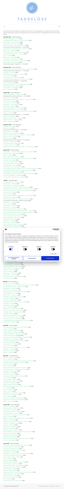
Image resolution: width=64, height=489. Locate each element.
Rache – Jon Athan (7, 55)
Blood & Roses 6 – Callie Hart (10, 183)
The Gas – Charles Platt (8, 307)
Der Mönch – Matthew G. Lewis (10, 141)
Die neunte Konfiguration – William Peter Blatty (14, 334)
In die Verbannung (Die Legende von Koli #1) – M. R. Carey (16, 79)
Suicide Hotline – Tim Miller (9, 97)
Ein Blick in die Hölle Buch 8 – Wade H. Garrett (13, 94)
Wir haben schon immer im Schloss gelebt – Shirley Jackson (17, 386)
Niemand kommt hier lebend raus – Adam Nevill (14, 177)
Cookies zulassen (50, 258)
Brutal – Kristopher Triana (9, 359)
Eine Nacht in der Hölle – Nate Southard (12, 447)
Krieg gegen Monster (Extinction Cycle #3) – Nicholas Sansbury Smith (19, 188)
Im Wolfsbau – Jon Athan (9, 303)
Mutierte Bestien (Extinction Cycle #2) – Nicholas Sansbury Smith (18, 190)
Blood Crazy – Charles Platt (9, 342)
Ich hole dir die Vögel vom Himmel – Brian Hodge (14, 340)
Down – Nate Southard (8, 75)
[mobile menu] (4, 26)
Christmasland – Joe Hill (8, 278)
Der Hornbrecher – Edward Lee (10, 409)
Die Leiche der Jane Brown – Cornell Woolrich (13, 109)
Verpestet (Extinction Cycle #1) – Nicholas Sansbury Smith (16, 199)
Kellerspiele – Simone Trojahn (10, 436)
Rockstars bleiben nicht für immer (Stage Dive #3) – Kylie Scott (17, 431)
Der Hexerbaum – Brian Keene (10, 192)
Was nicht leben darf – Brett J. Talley (11, 43)
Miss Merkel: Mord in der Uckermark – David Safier (14, 362)
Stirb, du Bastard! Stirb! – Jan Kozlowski (12, 163)
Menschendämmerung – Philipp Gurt (11, 86)
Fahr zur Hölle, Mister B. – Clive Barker (11, 263)
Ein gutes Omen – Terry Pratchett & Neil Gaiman (14, 399)
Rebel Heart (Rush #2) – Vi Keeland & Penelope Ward (15, 367)
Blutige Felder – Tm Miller (9, 372)
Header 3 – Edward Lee (8, 352)
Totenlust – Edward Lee (8, 364)
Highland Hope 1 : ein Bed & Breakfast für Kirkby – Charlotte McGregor (19, 146)
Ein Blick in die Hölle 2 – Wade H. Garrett (12, 474)
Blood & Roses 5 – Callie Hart (10, 207)
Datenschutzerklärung (43, 486)
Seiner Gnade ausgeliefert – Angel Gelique (13, 175)
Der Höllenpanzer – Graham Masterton (12, 172)
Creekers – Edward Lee (8, 328)
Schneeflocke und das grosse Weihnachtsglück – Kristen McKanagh (18, 69)
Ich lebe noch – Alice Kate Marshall (11, 161)
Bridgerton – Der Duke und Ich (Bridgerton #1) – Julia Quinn (16, 418)
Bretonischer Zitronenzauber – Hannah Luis (13, 315)
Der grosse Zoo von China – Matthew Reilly (13, 467)
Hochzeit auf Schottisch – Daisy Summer (12, 480)
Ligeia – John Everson (8, 194)
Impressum (52, 486)
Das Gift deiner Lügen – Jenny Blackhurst (12, 167)
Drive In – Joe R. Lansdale (9, 401)
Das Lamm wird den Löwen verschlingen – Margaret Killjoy (16, 337)
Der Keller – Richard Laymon (9, 335)
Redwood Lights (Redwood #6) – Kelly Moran (13, 108)
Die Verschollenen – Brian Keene (10, 344)
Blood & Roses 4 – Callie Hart (10, 222)
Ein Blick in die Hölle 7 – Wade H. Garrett (12, 185)
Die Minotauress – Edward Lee (10, 475)
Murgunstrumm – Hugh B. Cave (10, 426)
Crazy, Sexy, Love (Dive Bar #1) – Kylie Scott (13, 455)
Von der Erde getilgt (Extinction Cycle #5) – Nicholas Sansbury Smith (18, 173)
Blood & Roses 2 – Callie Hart (10, 274)
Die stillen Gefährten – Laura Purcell (11, 413)
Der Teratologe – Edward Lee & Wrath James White (15, 414)
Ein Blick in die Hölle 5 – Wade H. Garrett (12, 226)
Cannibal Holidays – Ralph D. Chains (11, 381)
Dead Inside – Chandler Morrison (10, 300)
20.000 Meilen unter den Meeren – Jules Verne (13, 74)
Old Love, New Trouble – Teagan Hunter (12, 156)
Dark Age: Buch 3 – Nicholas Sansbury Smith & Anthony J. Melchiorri (18, 111)
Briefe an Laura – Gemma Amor (10, 295)
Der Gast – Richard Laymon (9, 440)
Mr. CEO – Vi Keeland (8, 155)
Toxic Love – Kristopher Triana (10, 145)
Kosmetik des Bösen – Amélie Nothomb (12, 77)
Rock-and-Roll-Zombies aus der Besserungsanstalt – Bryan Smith (18, 361)
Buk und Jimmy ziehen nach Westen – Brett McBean (15, 291)
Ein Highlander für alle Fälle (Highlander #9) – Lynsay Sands (16, 320)
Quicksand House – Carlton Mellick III (11, 153)
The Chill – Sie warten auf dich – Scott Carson (13, 215)
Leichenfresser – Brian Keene (9, 322)
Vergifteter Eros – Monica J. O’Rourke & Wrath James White (16, 453)
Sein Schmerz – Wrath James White (11, 448)
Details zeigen (53, 253)
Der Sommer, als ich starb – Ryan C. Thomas (13, 310)
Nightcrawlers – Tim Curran (9, 131)
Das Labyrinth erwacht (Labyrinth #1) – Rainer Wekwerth (16, 40)
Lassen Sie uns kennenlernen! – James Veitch (13, 224)
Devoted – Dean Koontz (9, 345)
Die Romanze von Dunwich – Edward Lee (12, 411)
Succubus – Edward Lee (8, 460)
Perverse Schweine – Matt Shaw (10, 384)
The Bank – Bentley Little (8, 271)
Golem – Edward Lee (8, 204)
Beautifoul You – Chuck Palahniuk (10, 273)
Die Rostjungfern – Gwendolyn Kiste (11, 87)
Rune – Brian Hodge (7, 128)
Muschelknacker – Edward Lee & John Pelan (13, 393)
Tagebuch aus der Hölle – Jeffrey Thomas (12, 266)
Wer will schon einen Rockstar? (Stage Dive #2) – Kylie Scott (17, 438)
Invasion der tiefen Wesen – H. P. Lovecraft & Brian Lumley (16, 84)
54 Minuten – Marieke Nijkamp (10, 470)
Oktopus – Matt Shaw (8, 391)
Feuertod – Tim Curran (8, 138)
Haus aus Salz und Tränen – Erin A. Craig (12, 317)
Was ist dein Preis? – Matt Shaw (10, 379)
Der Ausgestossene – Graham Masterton (12, 312)
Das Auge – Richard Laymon (9, 126)
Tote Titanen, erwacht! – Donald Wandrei (12, 318)
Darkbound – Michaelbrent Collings (11, 423)
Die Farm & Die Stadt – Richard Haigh (12, 330)
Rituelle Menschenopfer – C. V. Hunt (11, 38)
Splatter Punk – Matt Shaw (9, 420)
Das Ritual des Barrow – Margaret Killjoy (12, 143)
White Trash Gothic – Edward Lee (10, 435)
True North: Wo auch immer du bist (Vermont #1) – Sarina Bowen (18, 472)
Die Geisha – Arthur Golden (9, 160)
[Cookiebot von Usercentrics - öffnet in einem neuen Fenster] (53, 229)
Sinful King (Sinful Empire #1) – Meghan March (13, 209)
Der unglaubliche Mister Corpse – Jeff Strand (13, 54)
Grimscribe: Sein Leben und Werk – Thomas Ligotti (14, 52)
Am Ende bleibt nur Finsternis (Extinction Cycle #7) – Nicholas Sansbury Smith (20, 168)
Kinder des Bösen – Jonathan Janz (11, 463)
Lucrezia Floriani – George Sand (10, 197)
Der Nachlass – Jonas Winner (10, 202)
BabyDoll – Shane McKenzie (9, 116)
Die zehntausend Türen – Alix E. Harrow (12, 182)
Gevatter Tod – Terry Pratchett (10, 433)
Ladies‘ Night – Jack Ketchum (10, 382)
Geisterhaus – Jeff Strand (9, 349)
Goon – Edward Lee (7, 479)
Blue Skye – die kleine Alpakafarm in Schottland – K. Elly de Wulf (17, 134)
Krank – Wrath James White (9, 101)
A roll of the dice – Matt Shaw (10, 102)
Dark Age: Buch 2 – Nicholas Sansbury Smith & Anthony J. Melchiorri (18, 151)
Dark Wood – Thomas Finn (9, 269)
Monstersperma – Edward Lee (10, 288)
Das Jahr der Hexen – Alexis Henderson (12, 268)
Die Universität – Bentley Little (10, 219)
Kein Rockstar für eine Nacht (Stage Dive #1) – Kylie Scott (16, 445)
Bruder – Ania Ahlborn (8, 366)
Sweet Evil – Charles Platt (9, 313)
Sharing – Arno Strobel (8, 113)
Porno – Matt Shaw (7, 387)
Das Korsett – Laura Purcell (9, 72)
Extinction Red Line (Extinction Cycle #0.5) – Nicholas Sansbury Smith (18, 212)
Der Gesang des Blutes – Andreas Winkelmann (14, 376)
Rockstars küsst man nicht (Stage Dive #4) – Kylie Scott (16, 421)
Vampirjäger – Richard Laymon (10, 371)
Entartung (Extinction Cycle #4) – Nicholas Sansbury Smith (16, 187)
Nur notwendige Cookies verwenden (13, 258)
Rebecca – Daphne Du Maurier (10, 357)
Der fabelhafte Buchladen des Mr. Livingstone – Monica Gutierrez (18, 99)
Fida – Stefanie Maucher (9, 389)
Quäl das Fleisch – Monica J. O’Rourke (12, 457)
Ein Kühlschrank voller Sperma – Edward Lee (13, 296)
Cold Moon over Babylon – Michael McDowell (13, 398)
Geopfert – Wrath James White (10, 136)
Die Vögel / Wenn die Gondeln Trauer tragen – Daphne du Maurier (18, 195)
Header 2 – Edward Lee (8, 416)
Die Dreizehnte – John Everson (10, 205)
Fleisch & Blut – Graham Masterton (11, 62)
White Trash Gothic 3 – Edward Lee (11, 119)
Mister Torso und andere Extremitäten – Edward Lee (15, 347)
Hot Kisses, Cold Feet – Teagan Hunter (12, 264)
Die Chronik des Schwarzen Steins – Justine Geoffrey (15, 60)
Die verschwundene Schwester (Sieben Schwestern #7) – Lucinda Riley (19, 285)
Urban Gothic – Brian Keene (9, 350)
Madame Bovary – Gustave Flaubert (11, 42)
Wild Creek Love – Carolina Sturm (10, 394)
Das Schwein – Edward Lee (9, 428)
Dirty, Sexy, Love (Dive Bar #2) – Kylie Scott (13, 450)
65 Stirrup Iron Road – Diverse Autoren (12, 133)
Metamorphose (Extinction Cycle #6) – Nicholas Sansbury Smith (18, 170)
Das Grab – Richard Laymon (9, 374)
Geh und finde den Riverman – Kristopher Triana (14, 286)
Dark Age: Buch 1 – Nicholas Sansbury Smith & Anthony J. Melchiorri (18, 158)
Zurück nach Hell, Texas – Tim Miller (11, 477)
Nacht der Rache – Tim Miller (9, 452)
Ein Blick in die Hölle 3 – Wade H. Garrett (12, 332)
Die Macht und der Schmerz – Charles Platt (13, 118)
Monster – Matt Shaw (8, 396)
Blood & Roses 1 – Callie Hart (9, 283)
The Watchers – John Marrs (9, 106)
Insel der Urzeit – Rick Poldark (9, 50)
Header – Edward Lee (8, 458)
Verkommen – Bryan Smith (9, 406)
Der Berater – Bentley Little (9, 298)
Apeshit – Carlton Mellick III (9, 121)
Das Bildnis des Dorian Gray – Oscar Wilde (12, 214)
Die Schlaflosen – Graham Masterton (11, 339)
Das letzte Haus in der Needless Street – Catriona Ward (16, 48)
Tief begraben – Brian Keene (9, 305)
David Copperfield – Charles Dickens (11, 408)
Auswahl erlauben (32, 258)
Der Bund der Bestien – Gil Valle (10, 293)
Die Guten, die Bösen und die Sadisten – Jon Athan (15, 301)
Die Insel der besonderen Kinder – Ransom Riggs (14, 462)
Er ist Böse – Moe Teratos (9, 425)
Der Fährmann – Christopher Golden (11, 59)
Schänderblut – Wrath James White (11, 104)
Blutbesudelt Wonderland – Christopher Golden (14, 465)
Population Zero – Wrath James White (12, 308)
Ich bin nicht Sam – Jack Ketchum (11, 290)
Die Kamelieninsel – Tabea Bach (10, 165)
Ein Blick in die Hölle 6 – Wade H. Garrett (12, 217)
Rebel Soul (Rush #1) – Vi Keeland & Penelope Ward (15, 369)
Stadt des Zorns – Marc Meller (10, 57)
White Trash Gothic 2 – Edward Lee (11, 430)
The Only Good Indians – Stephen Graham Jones (14, 45)
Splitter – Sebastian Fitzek (9, 82)
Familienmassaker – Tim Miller (10, 468)
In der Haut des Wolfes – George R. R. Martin (13, 276)
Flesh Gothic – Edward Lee (9, 221)
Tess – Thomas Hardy (8, 377)
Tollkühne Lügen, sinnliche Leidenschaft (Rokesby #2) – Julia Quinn (18, 210)
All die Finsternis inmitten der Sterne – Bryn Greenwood (15, 327)
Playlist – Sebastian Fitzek (9, 89)
